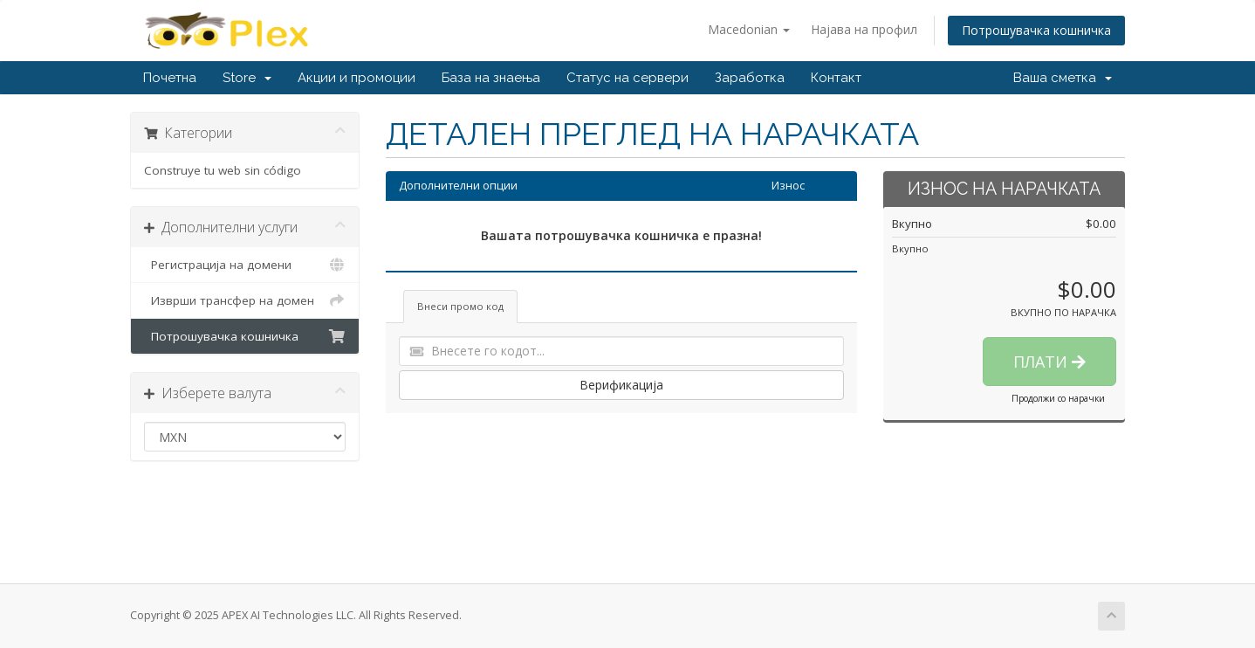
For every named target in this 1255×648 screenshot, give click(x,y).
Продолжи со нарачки (1058, 398)
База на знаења (491, 78)
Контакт (836, 78)
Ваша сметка (1062, 78)
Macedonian (749, 29)
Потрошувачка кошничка (1036, 30)
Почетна (169, 78)
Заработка (750, 78)
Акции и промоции (356, 78)
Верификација (621, 384)
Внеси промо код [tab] (460, 306)
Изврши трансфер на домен (245, 300)
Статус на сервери (627, 78)
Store (247, 78)
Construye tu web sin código (222, 170)
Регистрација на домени (245, 264)
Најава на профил (864, 29)
